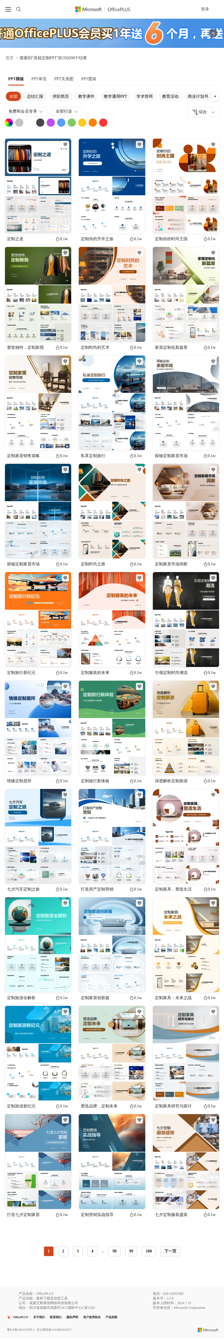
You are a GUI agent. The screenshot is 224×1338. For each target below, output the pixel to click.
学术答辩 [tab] (144, 96)
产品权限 (111, 1317)
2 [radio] (63, 1251)
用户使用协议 (92, 1317)
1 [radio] (49, 1251)
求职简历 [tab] (60, 96)
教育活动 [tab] (170, 96)
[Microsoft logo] (208, 1329)
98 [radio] (115, 1251)
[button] (215, 96)
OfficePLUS (20, 1317)
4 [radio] (92, 1251)
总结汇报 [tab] (35, 96)
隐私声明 (72, 1317)
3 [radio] (78, 1251)
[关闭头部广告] (213, 33)
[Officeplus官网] (106, 9)
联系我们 (56, 1317)
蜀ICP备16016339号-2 (20, 1329)
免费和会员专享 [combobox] (26, 111)
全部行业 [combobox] (67, 111)
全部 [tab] (13, 96)
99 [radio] (131, 1251)
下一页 (170, 1251)
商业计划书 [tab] (198, 96)
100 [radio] (149, 1251)
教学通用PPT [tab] (115, 96)
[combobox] (203, 112)
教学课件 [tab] (86, 96)
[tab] (16, 79)
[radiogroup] (99, 1251)
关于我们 (39, 1317)
